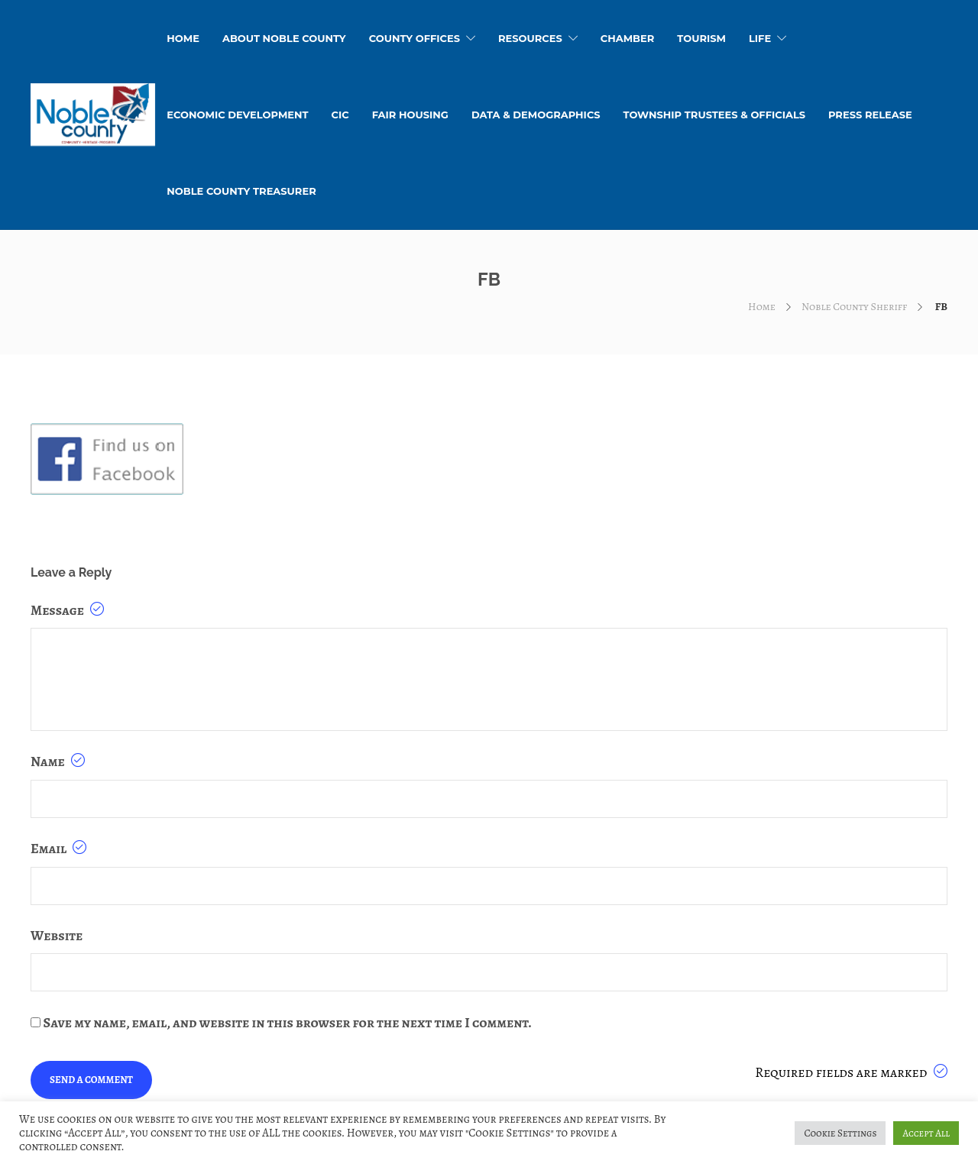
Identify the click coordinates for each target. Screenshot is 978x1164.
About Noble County (284, 38)
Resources (530, 38)
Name (58, 761)
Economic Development (237, 114)
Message (67, 610)
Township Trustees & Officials (714, 114)
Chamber (628, 38)
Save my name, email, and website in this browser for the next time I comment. (288, 1023)
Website (57, 935)
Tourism (701, 38)
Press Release (870, 114)
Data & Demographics (536, 114)
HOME (183, 38)
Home (762, 306)
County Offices (414, 38)
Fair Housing (410, 114)
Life (760, 38)
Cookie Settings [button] (840, 1133)
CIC (340, 114)
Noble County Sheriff (854, 306)
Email (58, 848)
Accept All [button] (926, 1133)
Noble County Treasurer (241, 191)
